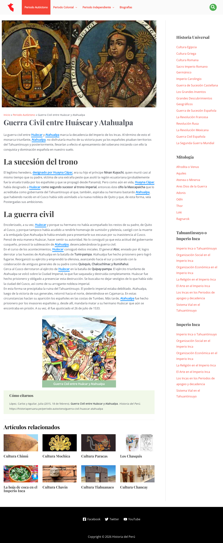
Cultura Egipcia (186, 47)
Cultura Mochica (56, 456)
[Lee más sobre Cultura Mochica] (60, 443)
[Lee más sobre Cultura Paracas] (98, 443)
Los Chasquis (131, 456)
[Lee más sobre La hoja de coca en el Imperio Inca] (21, 474)
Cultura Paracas (94, 456)
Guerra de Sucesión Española (196, 111)
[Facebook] (92, 519)
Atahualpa (52, 135)
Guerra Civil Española (190, 137)
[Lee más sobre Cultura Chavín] (60, 474)
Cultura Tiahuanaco (97, 487)
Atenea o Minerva (188, 180)
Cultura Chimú (16, 456)
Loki (179, 212)
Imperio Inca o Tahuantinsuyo (196, 248)
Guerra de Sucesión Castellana (197, 85)
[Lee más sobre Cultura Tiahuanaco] (98, 474)
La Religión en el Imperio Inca (196, 279)
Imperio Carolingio (189, 79)
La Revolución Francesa (192, 117)
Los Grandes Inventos (191, 92)
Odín (179, 199)
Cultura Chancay (134, 487)
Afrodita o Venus (187, 167)
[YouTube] (131, 519)
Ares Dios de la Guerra (191, 186)
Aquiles (181, 173)
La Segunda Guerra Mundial (195, 143)
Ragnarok (182, 219)
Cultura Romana (187, 60)
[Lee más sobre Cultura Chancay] (137, 474)
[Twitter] (112, 519)
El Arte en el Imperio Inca (193, 286)
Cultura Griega (186, 54)
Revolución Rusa (187, 124)
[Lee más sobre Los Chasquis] (137, 443)
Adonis (181, 193)
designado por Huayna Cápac (53, 172)
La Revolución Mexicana (192, 130)
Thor (179, 206)
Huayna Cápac (144, 182)
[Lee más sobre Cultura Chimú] (21, 443)
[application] (75, 7)
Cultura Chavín (55, 487)
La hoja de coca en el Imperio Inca (20, 489)
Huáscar (37, 135)
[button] (65, 7)
